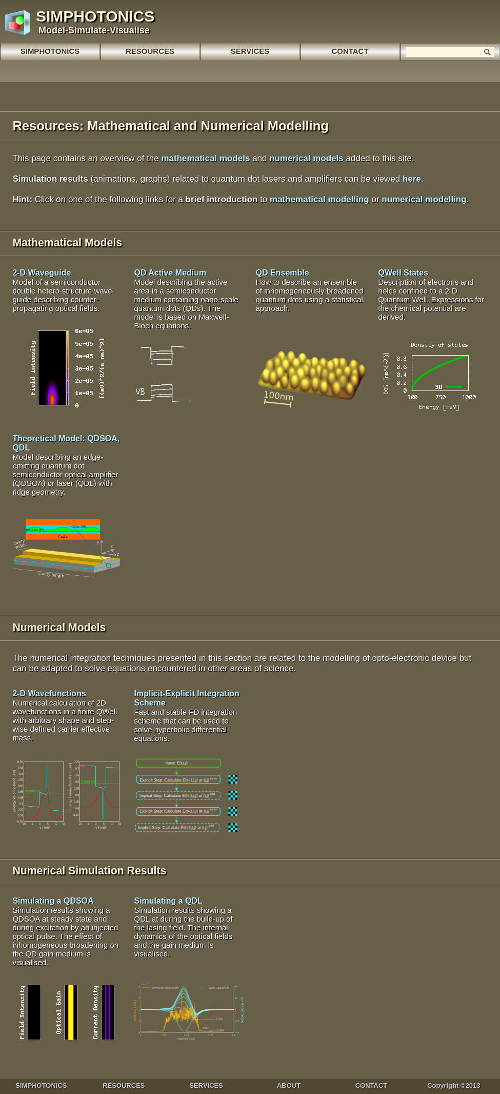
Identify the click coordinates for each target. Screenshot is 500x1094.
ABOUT (289, 1085)
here (412, 179)
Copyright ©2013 (454, 1085)
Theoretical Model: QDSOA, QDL (65, 465)
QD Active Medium (186, 299)
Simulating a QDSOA (65, 931)
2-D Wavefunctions (64, 715)
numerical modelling (424, 199)
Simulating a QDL (183, 927)
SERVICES (250, 51)
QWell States (431, 294)
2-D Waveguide (63, 290)
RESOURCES (124, 1085)
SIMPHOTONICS (50, 51)
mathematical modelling (319, 199)
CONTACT (371, 1085)
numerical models (306, 158)
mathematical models (206, 158)
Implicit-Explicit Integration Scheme (186, 716)
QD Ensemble (310, 290)
